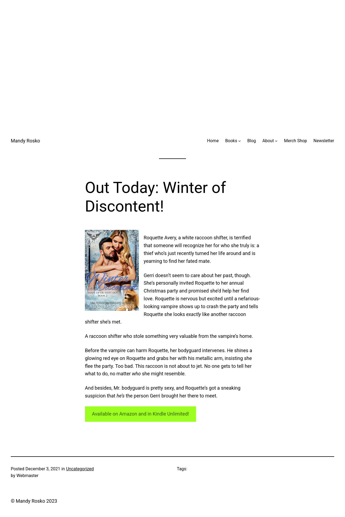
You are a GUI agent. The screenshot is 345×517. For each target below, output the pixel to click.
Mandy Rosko (25, 141)
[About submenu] (276, 141)
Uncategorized (80, 468)
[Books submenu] (239, 141)
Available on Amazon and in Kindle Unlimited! (140, 414)
